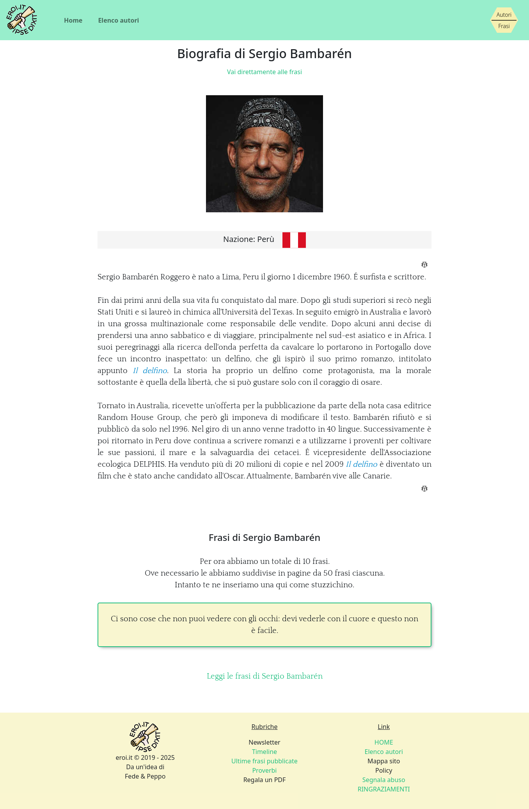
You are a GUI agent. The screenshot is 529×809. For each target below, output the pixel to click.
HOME (384, 742)
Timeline (264, 751)
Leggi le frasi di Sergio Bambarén (265, 676)
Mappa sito (383, 761)
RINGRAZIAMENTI (384, 789)
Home (73, 20)
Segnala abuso (383, 779)
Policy (383, 770)
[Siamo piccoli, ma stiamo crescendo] (504, 20)
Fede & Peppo (145, 776)
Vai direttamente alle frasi (264, 72)
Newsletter (264, 742)
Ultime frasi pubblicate (264, 761)
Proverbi (264, 770)
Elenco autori (118, 20)
